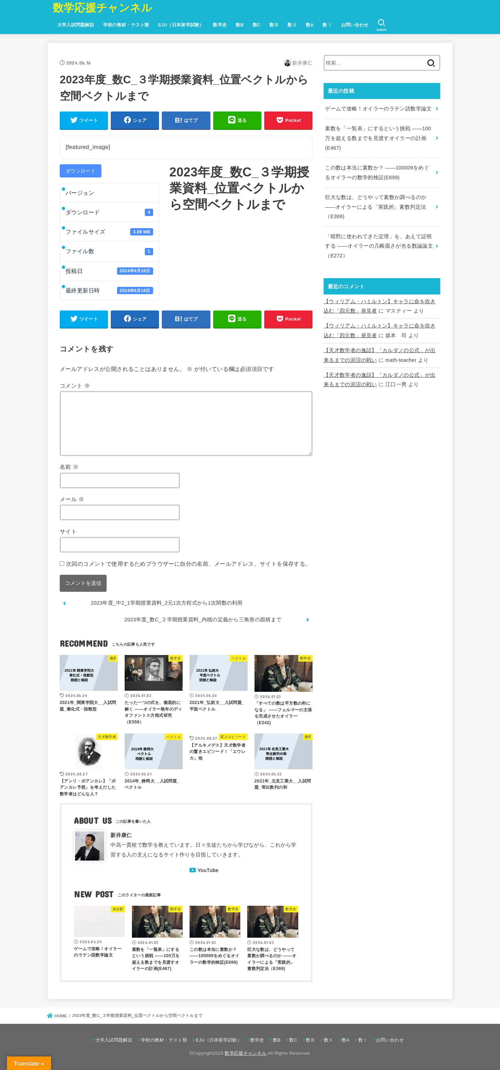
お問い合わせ (355, 24)
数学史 (220, 24)
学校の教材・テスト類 (126, 24)
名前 (69, 467)
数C (257, 24)
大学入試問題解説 (75, 24)
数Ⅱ (292, 24)
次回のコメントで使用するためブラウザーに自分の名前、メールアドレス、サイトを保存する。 (188, 564)
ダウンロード (80, 171)
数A (310, 24)
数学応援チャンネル (102, 8)
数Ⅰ (327, 24)
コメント (75, 385)
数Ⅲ (274, 24)
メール (72, 499)
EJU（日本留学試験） (181, 24)
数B (240, 24)
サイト (68, 531)
